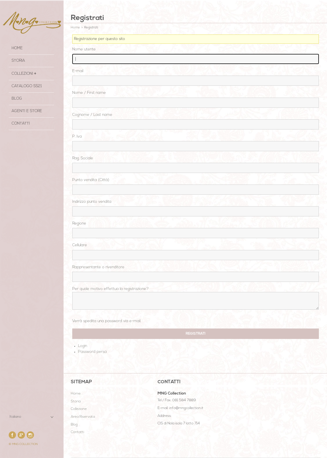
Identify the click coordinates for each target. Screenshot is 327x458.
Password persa (92, 352)
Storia (76, 401)
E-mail (77, 71)
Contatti (21, 123)
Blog (17, 99)
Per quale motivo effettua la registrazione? (110, 289)
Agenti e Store (27, 111)
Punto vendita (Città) (90, 180)
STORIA (18, 61)
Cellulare (79, 245)
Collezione (79, 409)
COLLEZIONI (22, 74)
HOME (17, 48)
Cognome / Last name (92, 115)
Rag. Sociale (82, 158)
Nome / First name (89, 93)
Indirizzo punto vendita (91, 202)
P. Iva (77, 136)
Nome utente (84, 49)
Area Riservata (83, 417)
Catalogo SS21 (27, 86)
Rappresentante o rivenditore (98, 267)
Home (75, 27)
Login (82, 346)
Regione (79, 223)
